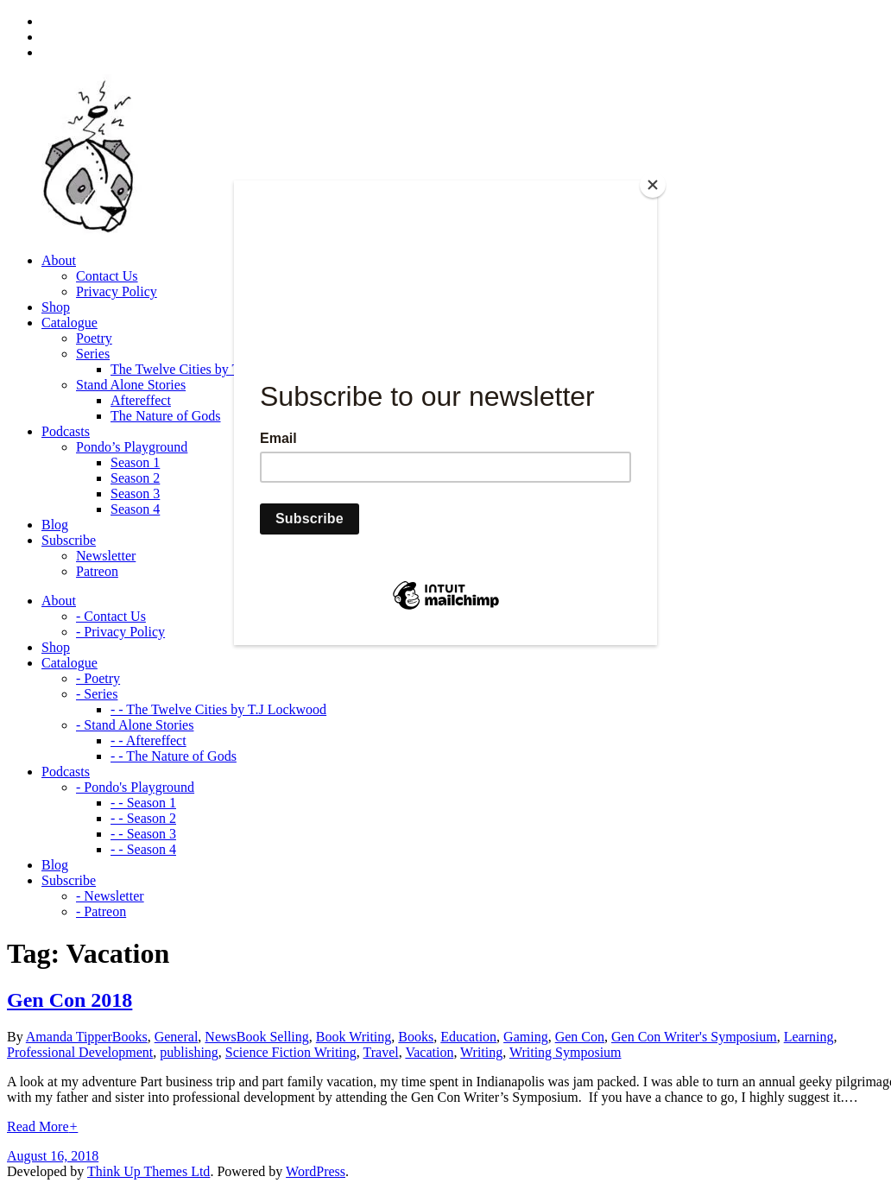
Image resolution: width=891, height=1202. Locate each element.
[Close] (653, 185)
